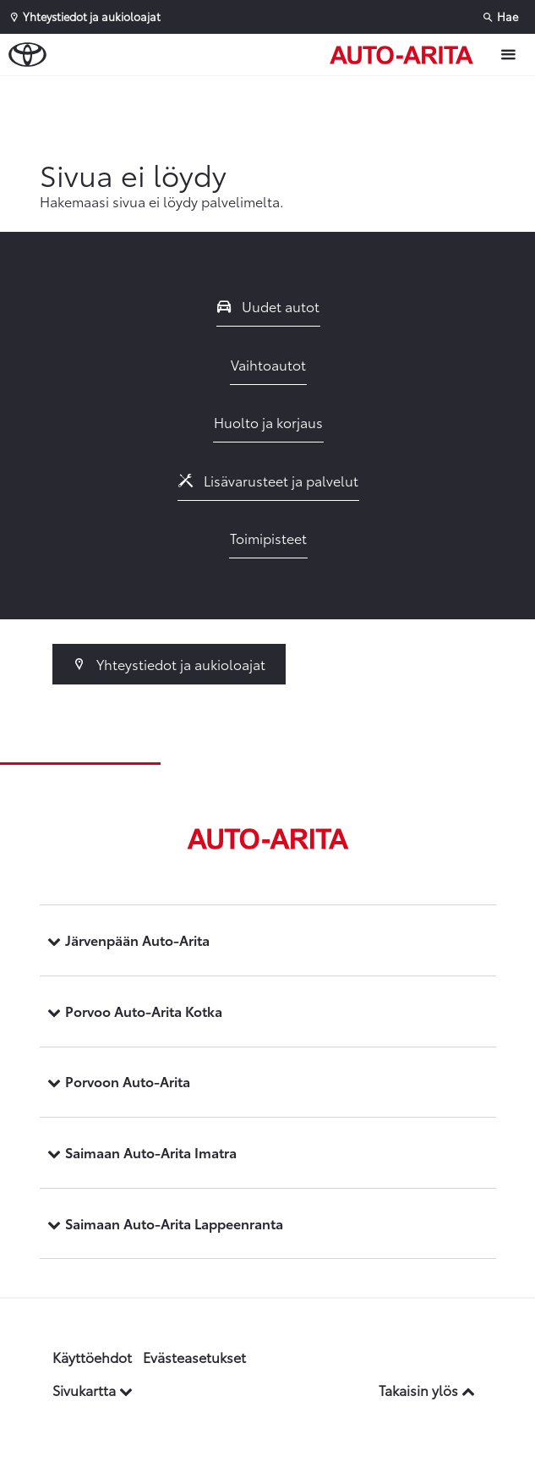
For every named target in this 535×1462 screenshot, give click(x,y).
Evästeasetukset (194, 1356)
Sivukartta (92, 1389)
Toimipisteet (268, 537)
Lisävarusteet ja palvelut (268, 480)
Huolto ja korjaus (268, 421)
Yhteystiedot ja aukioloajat (169, 663)
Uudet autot (268, 306)
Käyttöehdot (92, 1356)
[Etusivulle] (405, 55)
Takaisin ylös (427, 1389)
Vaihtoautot (268, 364)
